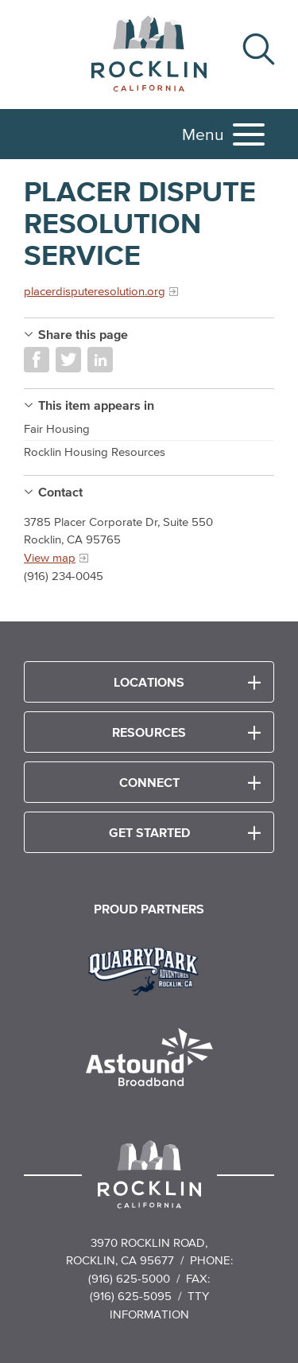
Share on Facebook (36, 359)
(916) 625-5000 (129, 1278)
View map (49, 557)
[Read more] (149, 969)
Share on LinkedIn (100, 359)
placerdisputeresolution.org (94, 291)
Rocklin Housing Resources (94, 451)
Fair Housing (57, 428)
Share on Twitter (68, 359)
